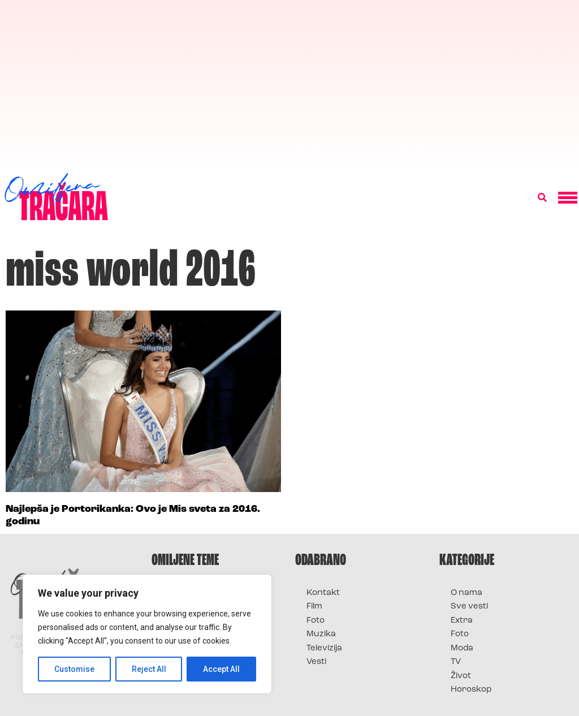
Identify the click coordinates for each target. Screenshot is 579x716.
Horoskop (471, 689)
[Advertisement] (289, 85)
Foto (315, 620)
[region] (147, 634)
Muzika (321, 634)
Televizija (324, 648)
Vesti (316, 662)
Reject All (149, 669)
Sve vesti (469, 606)
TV (456, 662)
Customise (74, 669)
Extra (462, 620)
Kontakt (323, 593)
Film (314, 606)
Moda (462, 648)
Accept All (221, 669)
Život (461, 676)
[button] (542, 198)
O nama (466, 593)
